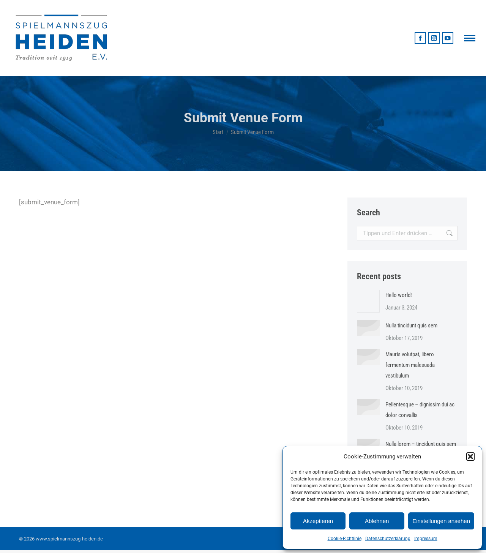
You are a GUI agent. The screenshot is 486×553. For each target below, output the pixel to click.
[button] (470, 456)
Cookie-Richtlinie (344, 538)
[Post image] (368, 301)
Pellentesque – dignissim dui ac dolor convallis (419, 410)
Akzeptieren (318, 521)
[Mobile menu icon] (469, 38)
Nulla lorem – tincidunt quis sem (420, 444)
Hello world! (398, 295)
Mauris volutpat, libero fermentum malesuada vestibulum (410, 365)
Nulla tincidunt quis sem (411, 325)
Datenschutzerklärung (387, 538)
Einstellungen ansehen (441, 521)
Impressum (425, 538)
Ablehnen (377, 521)
